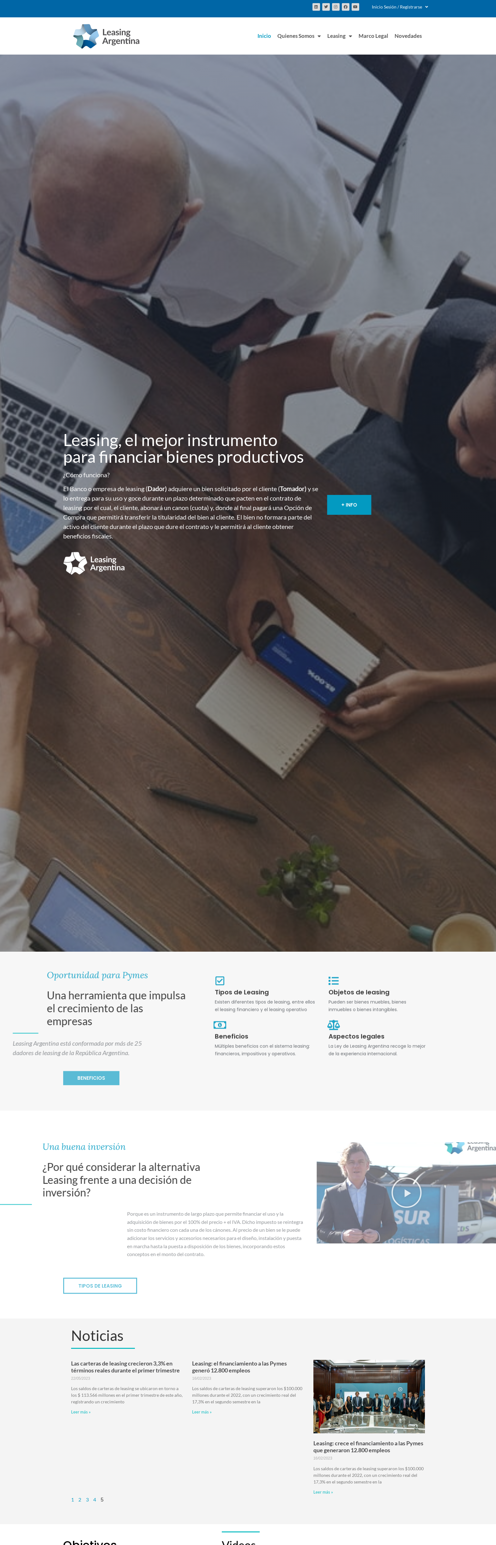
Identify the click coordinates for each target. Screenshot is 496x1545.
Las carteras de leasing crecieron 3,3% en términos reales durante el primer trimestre (125, 1367)
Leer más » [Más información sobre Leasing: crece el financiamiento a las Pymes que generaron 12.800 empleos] (323, 1492)
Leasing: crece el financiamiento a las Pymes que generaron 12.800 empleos (368, 1447)
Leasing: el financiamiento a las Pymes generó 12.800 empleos (239, 1367)
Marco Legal (373, 35)
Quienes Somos (299, 36)
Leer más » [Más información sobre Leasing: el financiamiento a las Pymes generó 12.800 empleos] (202, 1411)
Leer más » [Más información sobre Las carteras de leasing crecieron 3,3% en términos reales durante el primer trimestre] (81, 1411)
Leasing (339, 36)
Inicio (264, 35)
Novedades (408, 35)
